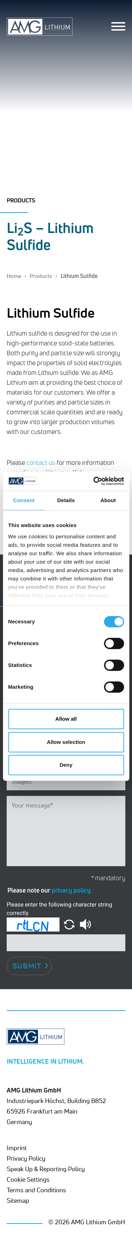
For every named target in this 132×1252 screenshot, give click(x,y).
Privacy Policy (26, 1158)
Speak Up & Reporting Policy (46, 1169)
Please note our (49, 890)
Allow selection (66, 742)
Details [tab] (66, 500)
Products (41, 275)
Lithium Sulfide (79, 275)
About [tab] (108, 500)
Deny (66, 765)
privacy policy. (72, 890)
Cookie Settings (28, 1179)
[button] (70, 924)
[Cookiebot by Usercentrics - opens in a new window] (94, 481)
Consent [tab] (23, 500)
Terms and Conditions (36, 1190)
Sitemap (18, 1200)
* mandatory (108, 878)
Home (14, 275)
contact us (40, 462)
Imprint (17, 1148)
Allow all (66, 719)
